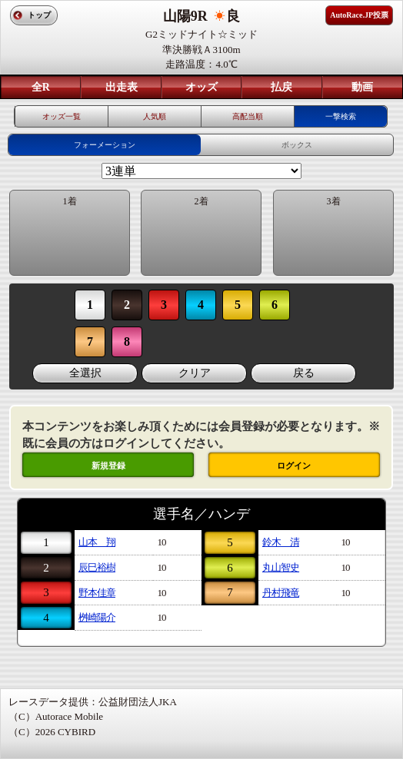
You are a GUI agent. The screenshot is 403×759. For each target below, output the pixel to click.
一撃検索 (340, 116)
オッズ (201, 87)
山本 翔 (96, 542)
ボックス (296, 145)
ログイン (294, 465)
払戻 (281, 87)
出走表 (121, 87)
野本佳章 (96, 592)
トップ (39, 15)
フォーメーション (104, 145)
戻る (304, 373)
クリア (194, 373)
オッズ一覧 (61, 116)
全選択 (85, 373)
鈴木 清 (280, 542)
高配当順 (247, 116)
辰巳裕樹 (96, 567)
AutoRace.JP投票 (359, 15)
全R (41, 87)
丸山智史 (280, 567)
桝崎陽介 (96, 617)
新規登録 (108, 465)
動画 (362, 87)
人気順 (154, 116)
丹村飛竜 (280, 592)
